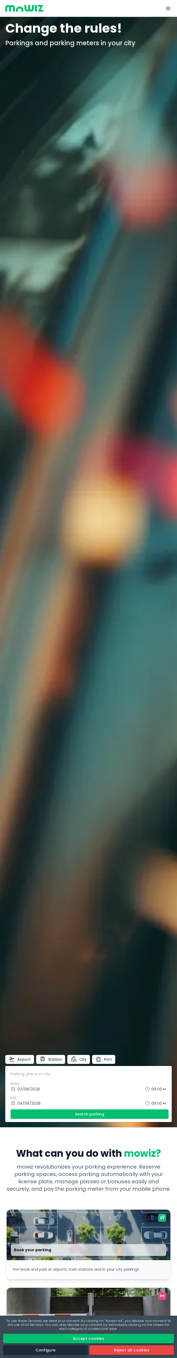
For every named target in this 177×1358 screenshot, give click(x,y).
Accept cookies (88, 1338)
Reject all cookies (131, 1350)
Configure (45, 1350)
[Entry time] (159, 1089)
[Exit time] (159, 1103)
